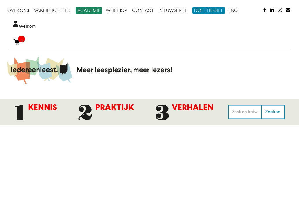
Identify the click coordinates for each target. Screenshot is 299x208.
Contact (143, 10)
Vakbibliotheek (52, 10)
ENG (233, 10)
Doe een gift (208, 10)
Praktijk (114, 108)
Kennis (42, 108)
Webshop (116, 10)
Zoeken (272, 111)
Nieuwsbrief (173, 10)
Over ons (18, 10)
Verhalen (193, 108)
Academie (88, 10)
